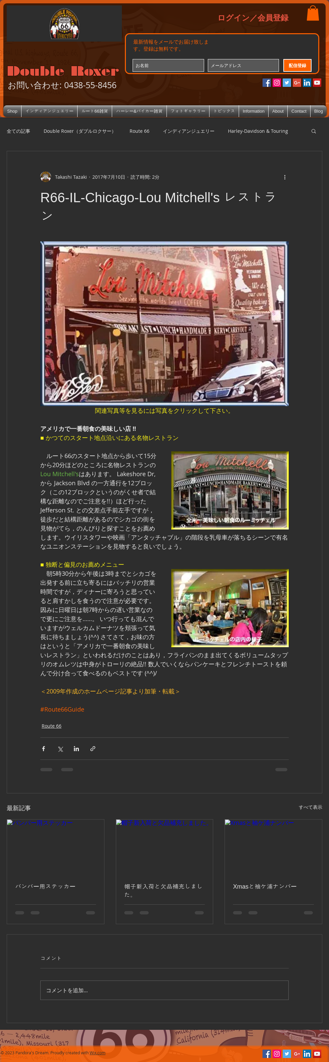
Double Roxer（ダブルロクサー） (80, 131)
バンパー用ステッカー (45, 886)
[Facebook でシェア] (43, 748)
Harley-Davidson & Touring (258, 131)
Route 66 (139, 131)
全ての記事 (18, 131)
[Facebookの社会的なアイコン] (267, 82)
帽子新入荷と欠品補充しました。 (163, 890)
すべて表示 (310, 807)
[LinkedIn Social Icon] (307, 82)
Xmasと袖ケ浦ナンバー (265, 886)
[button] (313, 12)
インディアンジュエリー (189, 131)
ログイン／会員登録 (253, 17)
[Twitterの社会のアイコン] (287, 82)
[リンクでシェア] (93, 748)
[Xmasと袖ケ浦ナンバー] (273, 847)
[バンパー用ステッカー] (55, 847)
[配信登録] (297, 65)
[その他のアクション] (285, 177)
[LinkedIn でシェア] (76, 748)
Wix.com (97, 1052)
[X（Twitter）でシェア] (60, 748)
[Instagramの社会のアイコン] (277, 82)
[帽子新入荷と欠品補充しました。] (164, 847)
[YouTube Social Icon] (317, 82)
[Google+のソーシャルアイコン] (297, 82)
